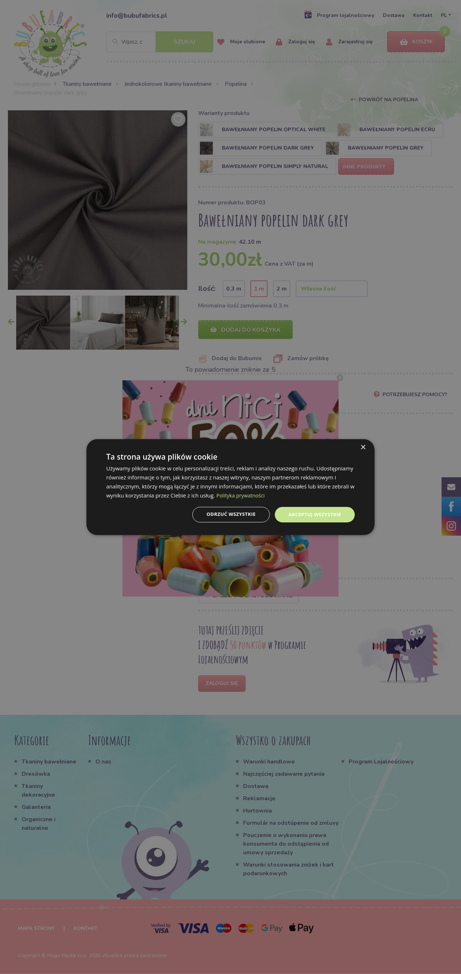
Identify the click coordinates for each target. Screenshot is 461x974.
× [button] (363, 447)
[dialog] (230, 487)
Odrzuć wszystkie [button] (227, 514)
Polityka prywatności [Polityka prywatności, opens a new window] (242, 495)
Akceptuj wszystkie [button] (313, 514)
